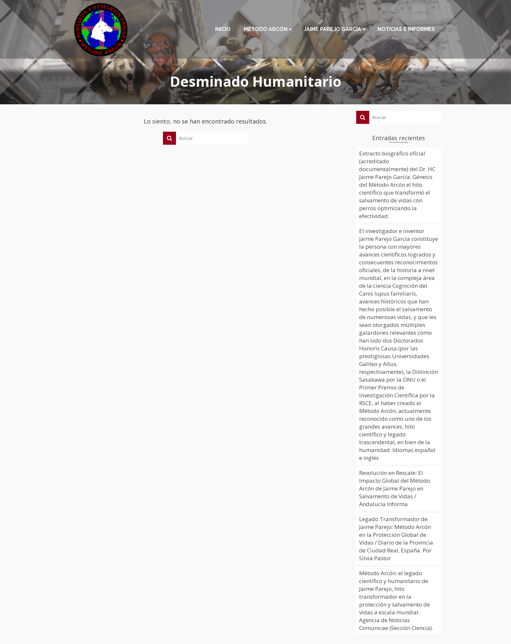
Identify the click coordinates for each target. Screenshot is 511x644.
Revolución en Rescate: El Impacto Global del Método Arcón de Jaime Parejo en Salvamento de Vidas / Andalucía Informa (394, 488)
